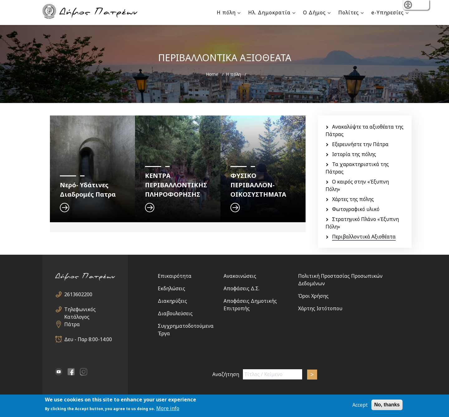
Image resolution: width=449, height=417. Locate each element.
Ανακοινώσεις (240, 275)
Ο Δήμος (314, 12)
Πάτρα (72, 324)
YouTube (58, 371)
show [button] (408, 5)
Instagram (83, 371)
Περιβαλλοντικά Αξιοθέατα (364, 236)
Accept (360, 405)
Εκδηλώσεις (171, 288)
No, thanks (387, 405)
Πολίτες (348, 12)
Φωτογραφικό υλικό (355, 209)
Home (212, 74)
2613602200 (78, 294)
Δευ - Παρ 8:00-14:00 (88, 339)
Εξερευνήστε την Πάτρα (360, 144)
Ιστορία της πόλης (354, 154)
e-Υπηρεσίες (387, 12)
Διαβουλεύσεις (175, 313)
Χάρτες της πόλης (353, 199)
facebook (71, 371)
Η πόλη (226, 12)
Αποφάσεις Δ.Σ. (241, 288)
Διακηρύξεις (172, 300)
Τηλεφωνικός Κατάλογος (80, 309)
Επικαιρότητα (174, 275)
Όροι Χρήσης (313, 295)
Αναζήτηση (225, 374)
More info (167, 408)
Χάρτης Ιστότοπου (320, 308)
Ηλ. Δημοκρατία (269, 12)
